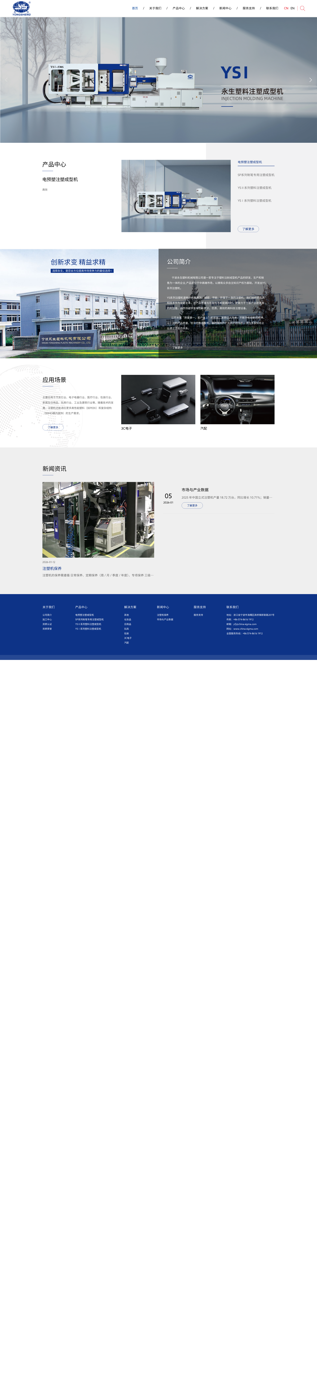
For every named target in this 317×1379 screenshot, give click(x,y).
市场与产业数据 (165, 627)
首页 (19, 12)
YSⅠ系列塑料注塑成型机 (88, 636)
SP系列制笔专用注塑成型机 (89, 627)
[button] (310, 87)
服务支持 (212, 12)
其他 (126, 622)
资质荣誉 (47, 636)
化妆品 (127, 627)
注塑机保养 (163, 622)
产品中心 (92, 12)
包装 (126, 641)
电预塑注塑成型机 (84, 622)
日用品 (127, 631)
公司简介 (47, 622)
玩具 (126, 636)
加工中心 (47, 627)
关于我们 (52, 12)
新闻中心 (172, 12)
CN (278, 6)
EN (278, 18)
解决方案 (132, 12)
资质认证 (47, 631)
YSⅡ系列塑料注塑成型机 (88, 631)
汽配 (126, 650)
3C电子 (128, 645)
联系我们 (253, 12)
